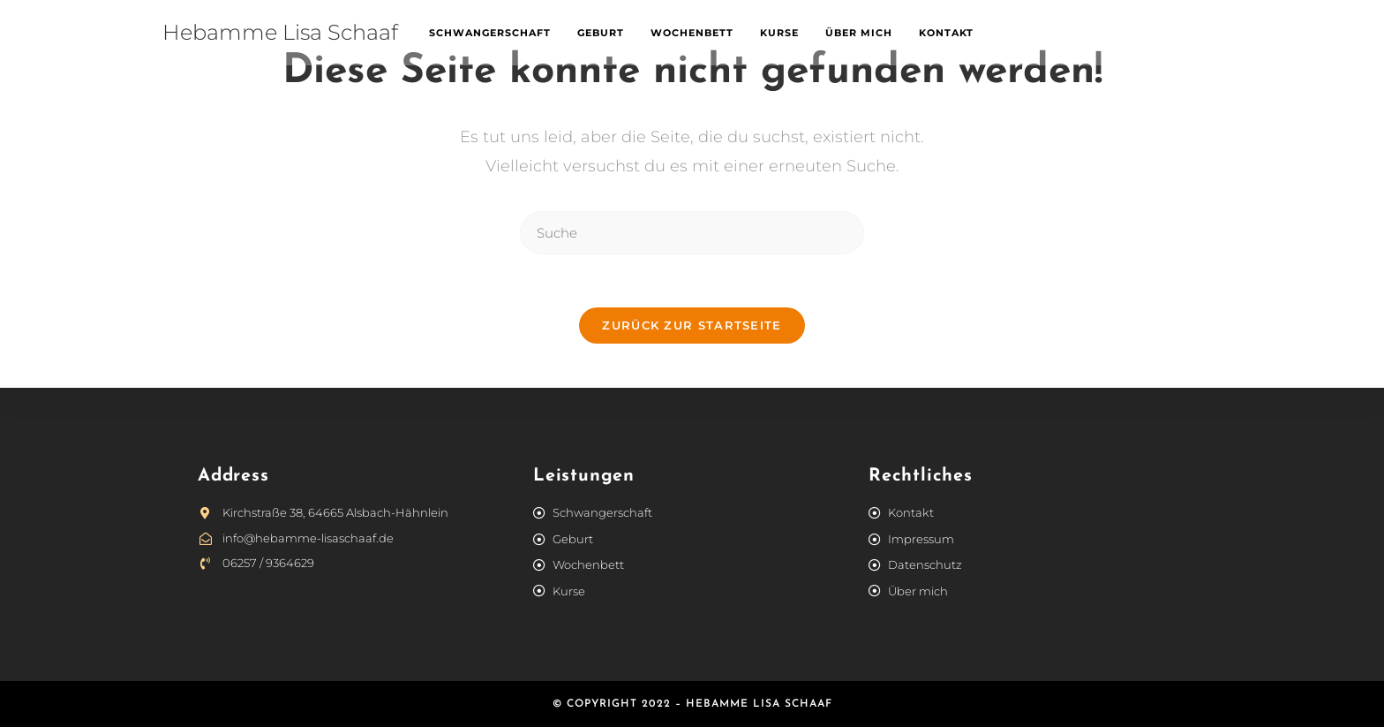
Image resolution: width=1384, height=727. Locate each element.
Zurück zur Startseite (691, 325)
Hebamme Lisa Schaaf (280, 32)
